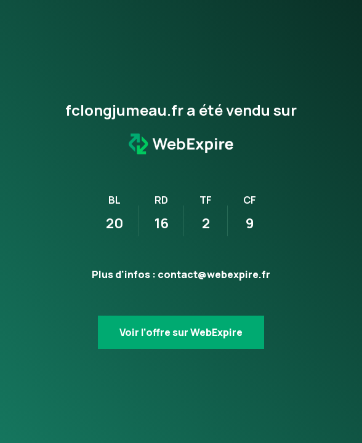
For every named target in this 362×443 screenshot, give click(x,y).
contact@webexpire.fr (214, 274)
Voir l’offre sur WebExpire (181, 332)
